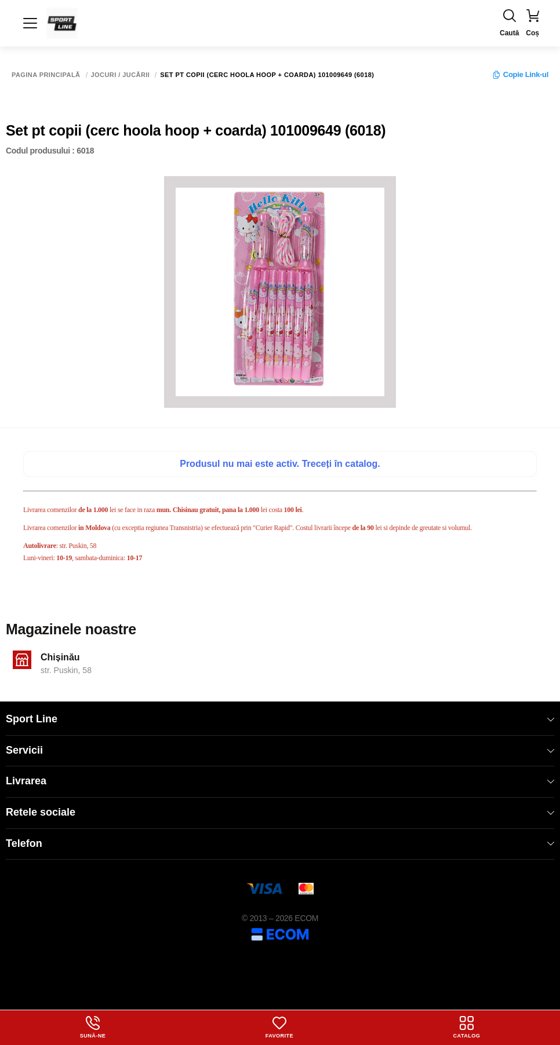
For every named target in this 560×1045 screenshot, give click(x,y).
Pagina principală (46, 75)
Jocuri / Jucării (120, 75)
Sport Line (280, 719)
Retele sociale (280, 812)
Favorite (279, 1027)
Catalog (467, 1027)
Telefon (280, 843)
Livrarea (280, 781)
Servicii (280, 750)
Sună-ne (93, 1027)
